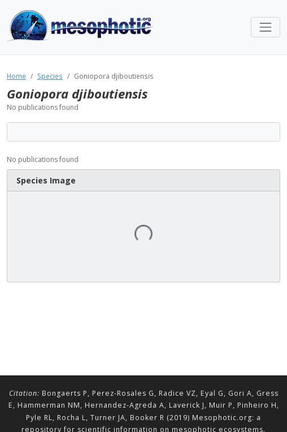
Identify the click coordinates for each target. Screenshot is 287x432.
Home (16, 75)
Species (50, 75)
